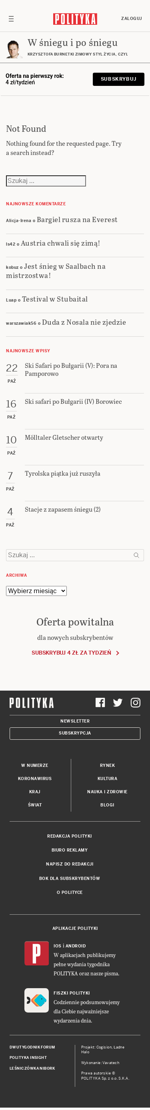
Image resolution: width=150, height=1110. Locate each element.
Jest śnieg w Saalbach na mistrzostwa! (56, 270)
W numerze (34, 765)
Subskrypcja (75, 733)
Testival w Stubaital (55, 299)
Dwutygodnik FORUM (32, 1047)
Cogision (104, 1047)
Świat (35, 805)
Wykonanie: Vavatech (100, 1062)
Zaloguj (131, 18)
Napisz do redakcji (69, 864)
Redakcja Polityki (69, 836)
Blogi (107, 805)
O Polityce (70, 892)
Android (76, 946)
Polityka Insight (28, 1057)
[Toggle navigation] (11, 19)
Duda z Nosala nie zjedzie (84, 322)
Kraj (34, 791)
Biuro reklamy (70, 850)
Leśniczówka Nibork (32, 1068)
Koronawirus (35, 778)
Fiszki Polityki (72, 993)
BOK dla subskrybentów (69, 878)
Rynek (107, 765)
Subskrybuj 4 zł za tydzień (71, 652)
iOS (58, 946)
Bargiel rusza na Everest (77, 219)
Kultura (108, 778)
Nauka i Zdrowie (107, 791)
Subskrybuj (118, 79)
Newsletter (75, 721)
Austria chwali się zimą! (61, 243)
